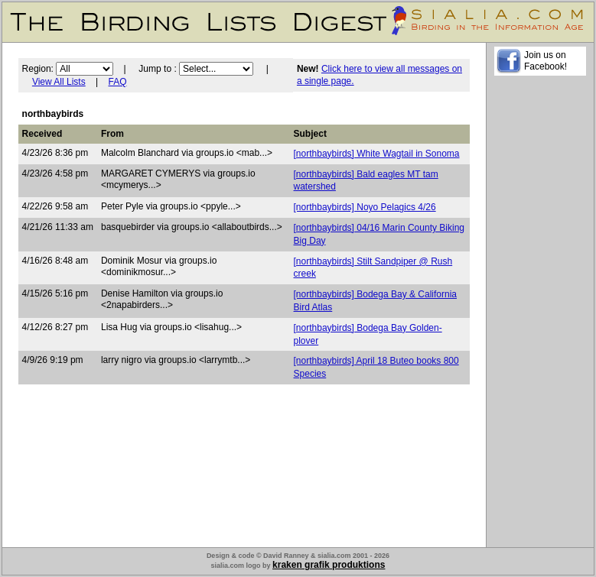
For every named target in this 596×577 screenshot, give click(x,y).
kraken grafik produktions (328, 564)
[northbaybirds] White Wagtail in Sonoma (377, 153)
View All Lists (59, 81)
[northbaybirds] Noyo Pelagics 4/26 (365, 207)
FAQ (118, 81)
